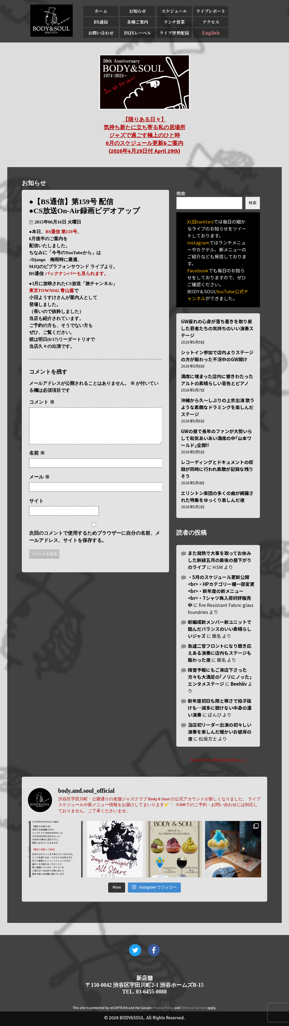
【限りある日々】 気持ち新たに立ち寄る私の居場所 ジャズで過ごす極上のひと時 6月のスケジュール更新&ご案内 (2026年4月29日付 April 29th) (144, 135)
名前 (37, 460)
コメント (42, 402)
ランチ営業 (174, 22)
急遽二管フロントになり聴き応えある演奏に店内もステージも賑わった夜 (219, 653)
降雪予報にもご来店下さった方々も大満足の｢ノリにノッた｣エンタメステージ (220, 677)
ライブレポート (210, 11)
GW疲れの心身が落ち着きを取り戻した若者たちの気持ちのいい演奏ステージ (217, 328)
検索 (180, 193)
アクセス (210, 22)
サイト (36, 508)
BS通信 (101, 22)
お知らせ (137, 11)
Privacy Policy (163, 1008)
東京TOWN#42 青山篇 (51, 290)
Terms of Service (193, 1008)
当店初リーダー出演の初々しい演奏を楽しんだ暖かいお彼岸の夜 (219, 732)
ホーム (101, 11)
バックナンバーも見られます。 (76, 273)
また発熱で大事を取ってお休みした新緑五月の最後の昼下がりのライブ (219, 560)
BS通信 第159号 (61, 231)
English (211, 33)
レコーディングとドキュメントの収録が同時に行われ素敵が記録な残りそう (217, 469)
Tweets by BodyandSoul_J (218, 759)
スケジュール (174, 11)
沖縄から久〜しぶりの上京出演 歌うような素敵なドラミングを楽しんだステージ (217, 407)
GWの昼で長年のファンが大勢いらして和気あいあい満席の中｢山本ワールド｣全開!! (216, 438)
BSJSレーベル (137, 33)
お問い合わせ (101, 33)
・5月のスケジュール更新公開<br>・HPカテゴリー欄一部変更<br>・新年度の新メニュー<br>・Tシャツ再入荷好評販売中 (221, 591)
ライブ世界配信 (174, 33)
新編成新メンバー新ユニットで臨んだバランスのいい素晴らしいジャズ (219, 629)
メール (39, 484)
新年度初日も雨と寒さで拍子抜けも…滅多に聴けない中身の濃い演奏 (219, 708)
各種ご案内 (137, 22)
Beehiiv (239, 684)
